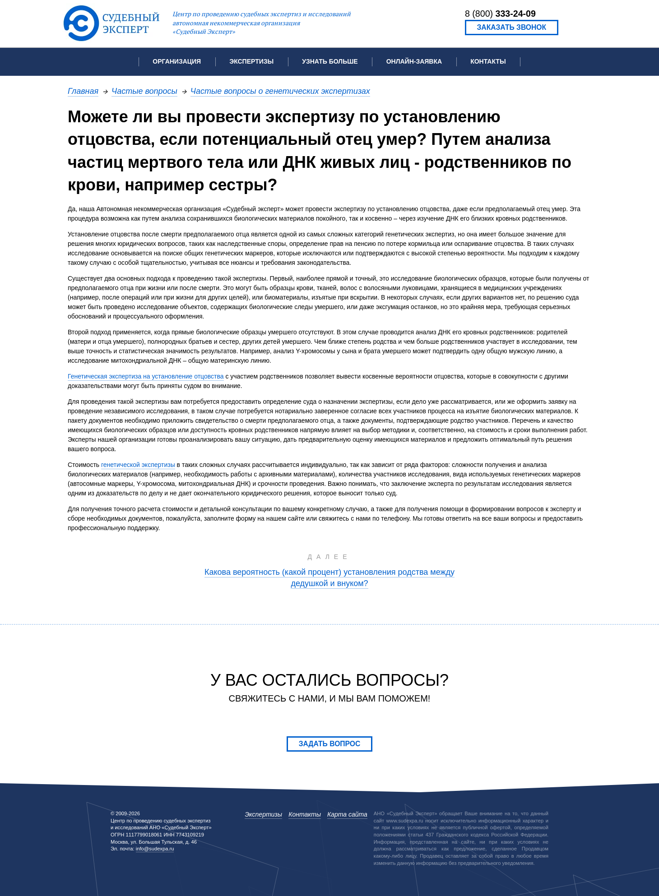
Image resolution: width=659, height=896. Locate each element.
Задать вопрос (330, 743)
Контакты (488, 61)
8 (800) (500, 13)
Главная (83, 91)
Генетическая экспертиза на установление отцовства (146, 376)
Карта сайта (347, 814)
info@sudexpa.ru (155, 848)
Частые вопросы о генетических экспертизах (280, 91)
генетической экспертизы (138, 465)
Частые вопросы (144, 91)
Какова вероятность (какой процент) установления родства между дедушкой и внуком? (329, 577)
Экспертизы (263, 814)
